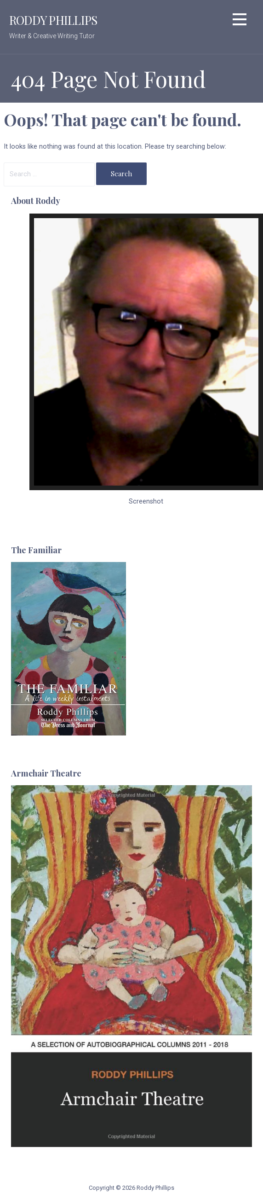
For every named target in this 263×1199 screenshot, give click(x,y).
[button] (239, 21)
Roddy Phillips (53, 20)
